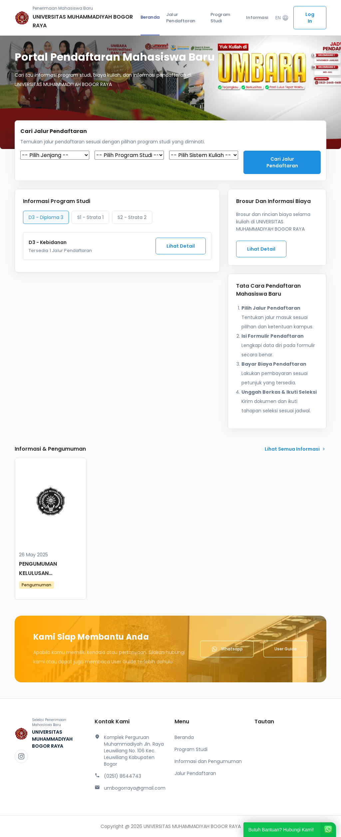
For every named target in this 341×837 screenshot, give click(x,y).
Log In (309, 17)
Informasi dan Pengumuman (208, 761)
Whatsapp (227, 649)
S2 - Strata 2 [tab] (132, 217)
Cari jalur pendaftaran (282, 162)
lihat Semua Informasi (295, 449)
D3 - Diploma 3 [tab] (46, 217)
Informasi (257, 17)
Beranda (150, 17)
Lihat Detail (181, 246)
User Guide (285, 649)
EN (282, 17)
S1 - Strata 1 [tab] (90, 217)
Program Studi (220, 17)
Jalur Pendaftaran (180, 17)
